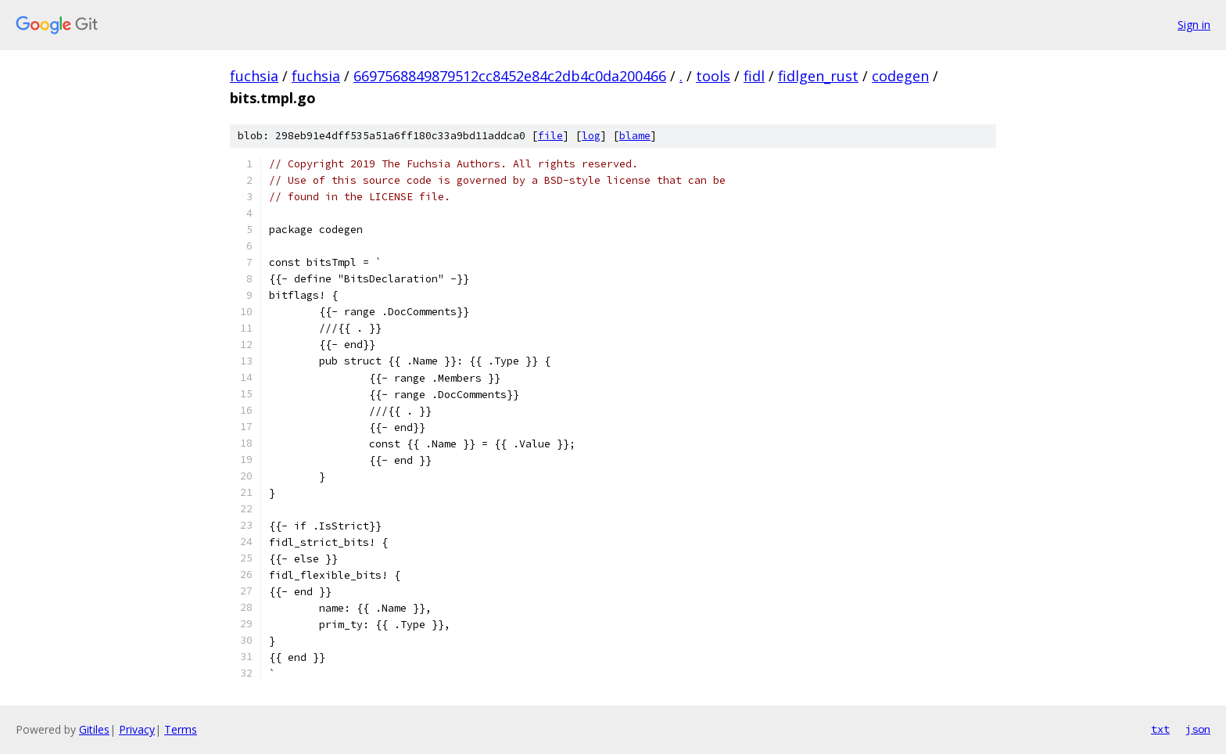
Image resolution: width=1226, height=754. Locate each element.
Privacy (137, 729)
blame (635, 135)
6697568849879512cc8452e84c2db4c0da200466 (509, 75)
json (1197, 729)
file (550, 135)
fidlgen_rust (818, 75)
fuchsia (254, 75)
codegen (900, 75)
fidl (754, 75)
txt (1160, 729)
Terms (180, 729)
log (591, 135)
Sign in (1194, 24)
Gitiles (94, 729)
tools (713, 75)
